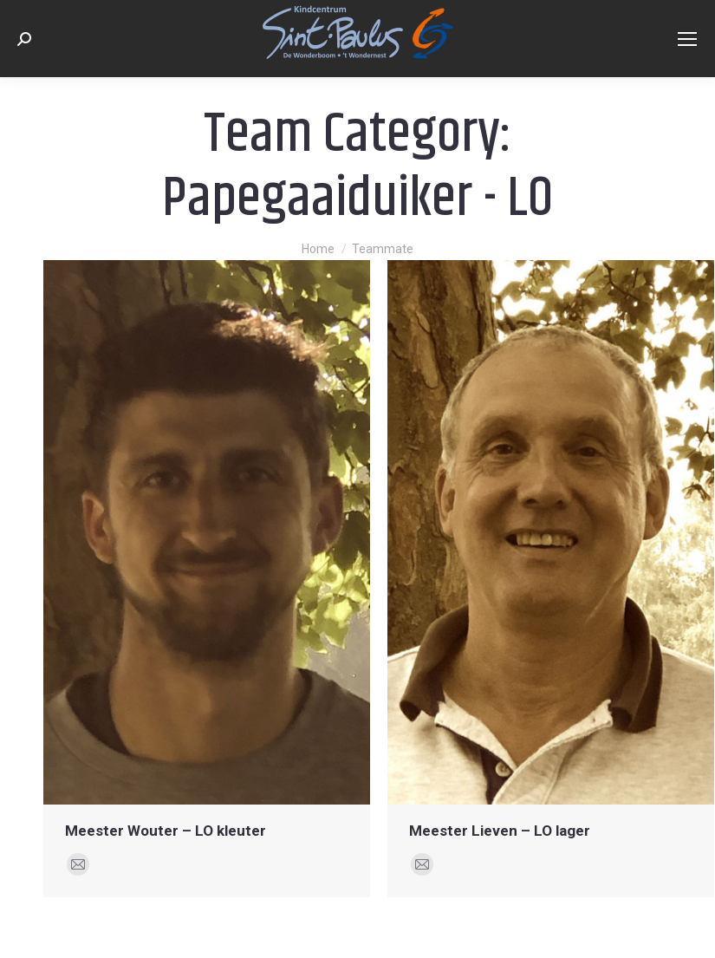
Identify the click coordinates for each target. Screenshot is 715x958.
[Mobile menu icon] (687, 39)
